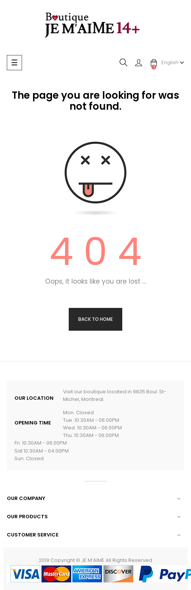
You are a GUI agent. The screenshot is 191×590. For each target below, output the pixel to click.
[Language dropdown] (172, 62)
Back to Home (95, 319)
